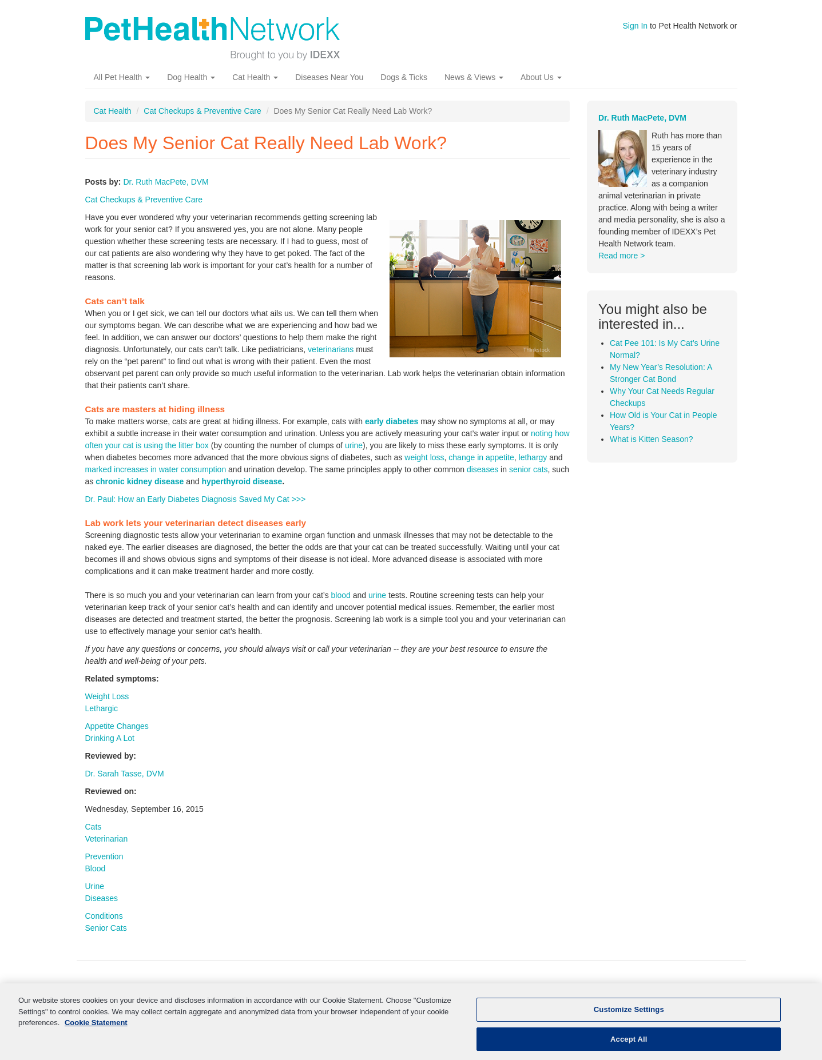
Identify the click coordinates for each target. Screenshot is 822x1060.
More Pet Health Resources (491, 992)
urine (354, 445)
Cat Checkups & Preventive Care (202, 110)
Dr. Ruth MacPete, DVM (165, 181)
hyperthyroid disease (241, 481)
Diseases (101, 898)
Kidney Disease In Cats (274, 992)
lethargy (533, 457)
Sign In (635, 25)
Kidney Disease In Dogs (378, 992)
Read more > (621, 255)
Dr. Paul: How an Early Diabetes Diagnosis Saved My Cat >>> (195, 499)
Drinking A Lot (109, 738)
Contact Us (686, 992)
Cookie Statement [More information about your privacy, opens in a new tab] (96, 1034)
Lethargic (101, 708)
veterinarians (331, 349)
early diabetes (391, 421)
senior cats (528, 469)
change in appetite (481, 457)
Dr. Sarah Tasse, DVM (124, 773)
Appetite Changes (117, 726)
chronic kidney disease (140, 481)
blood (341, 595)
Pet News (577, 992)
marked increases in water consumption (156, 469)
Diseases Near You (329, 77)
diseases (482, 469)
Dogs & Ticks (403, 77)
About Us (541, 77)
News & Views (473, 77)
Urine (94, 886)
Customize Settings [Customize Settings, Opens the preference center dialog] (629, 1021)
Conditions (104, 915)
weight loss (424, 457)
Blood (95, 868)
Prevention (104, 856)
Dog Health (191, 77)
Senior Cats (106, 928)
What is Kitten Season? (651, 439)
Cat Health (255, 77)
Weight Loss (107, 696)
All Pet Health (122, 77)
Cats (93, 826)
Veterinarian (106, 838)
